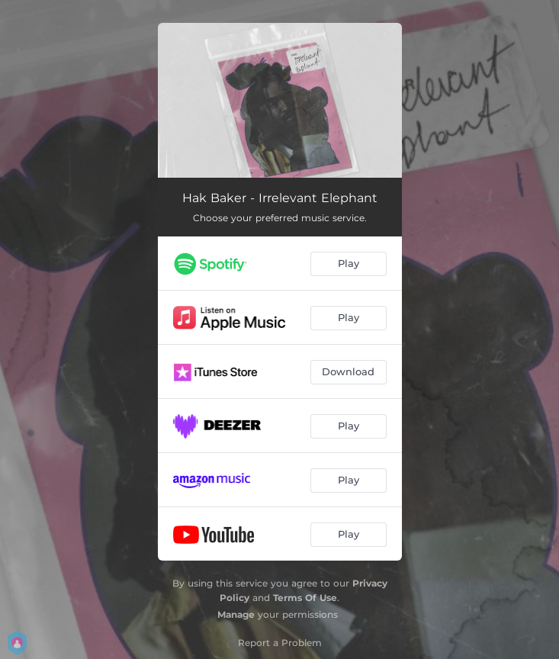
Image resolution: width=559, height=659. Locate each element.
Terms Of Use (305, 597)
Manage (236, 614)
